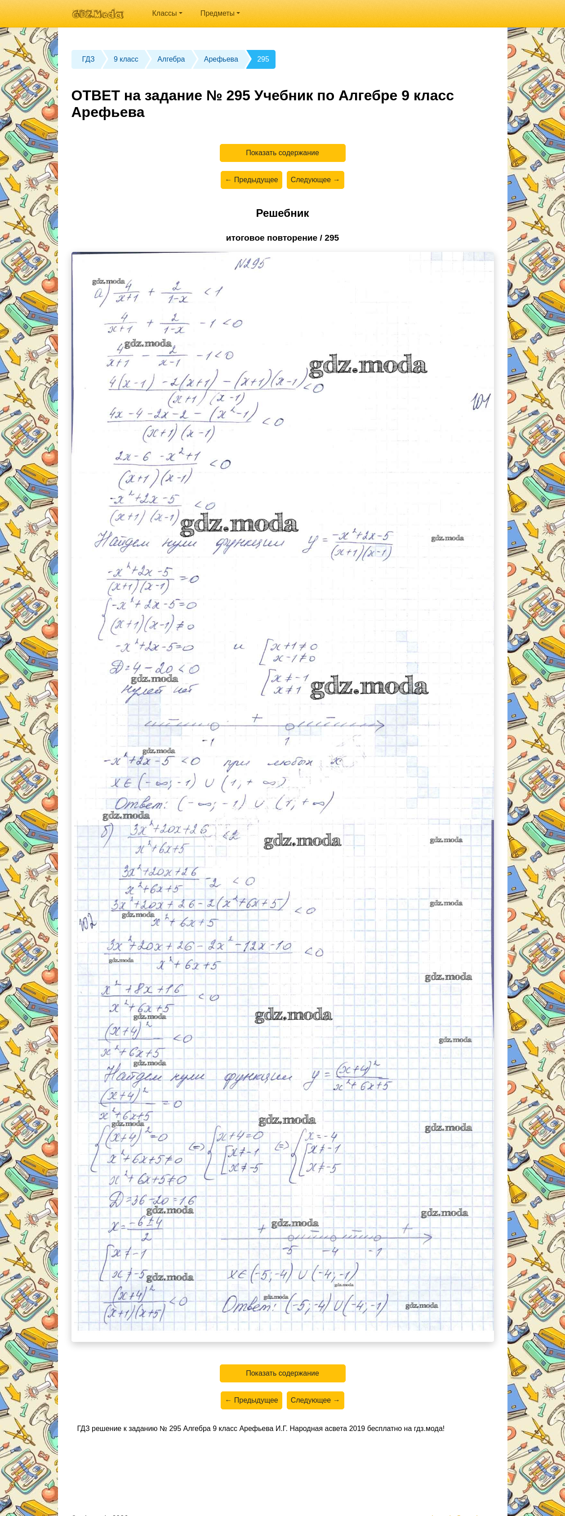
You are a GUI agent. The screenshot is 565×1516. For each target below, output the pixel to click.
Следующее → (315, 180)
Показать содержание (282, 153)
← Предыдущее (251, 180)
